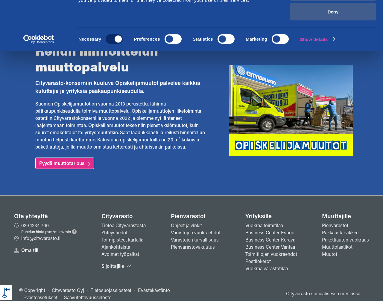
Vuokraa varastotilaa (266, 268)
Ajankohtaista (115, 247)
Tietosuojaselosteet (111, 290)
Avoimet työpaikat (120, 254)
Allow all (333, 15)
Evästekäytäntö (154, 290)
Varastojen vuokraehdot (196, 232)
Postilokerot (258, 261)
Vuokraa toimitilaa (264, 225)
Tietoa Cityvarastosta (123, 225)
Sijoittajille (116, 266)
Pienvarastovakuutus (193, 247)
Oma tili (26, 250)
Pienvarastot (188, 215)
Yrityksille (258, 215)
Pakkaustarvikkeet (341, 232)
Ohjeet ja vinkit (186, 225)
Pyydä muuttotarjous (61, 163)
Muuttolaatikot (337, 247)
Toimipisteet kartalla (122, 239)
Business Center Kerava (270, 239)
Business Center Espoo (269, 232)
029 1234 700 (31, 225)
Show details (314, 82)
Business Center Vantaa (270, 247)
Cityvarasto (117, 215)
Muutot (329, 254)
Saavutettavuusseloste (87, 297)
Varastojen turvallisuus (195, 239)
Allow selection (333, 35)
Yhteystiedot (114, 232)
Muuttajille (336, 215)
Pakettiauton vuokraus (345, 239)
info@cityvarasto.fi (37, 238)
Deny (333, 54)
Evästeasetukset (40, 297)
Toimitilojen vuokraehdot (271, 254)
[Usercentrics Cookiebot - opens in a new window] (39, 82)
